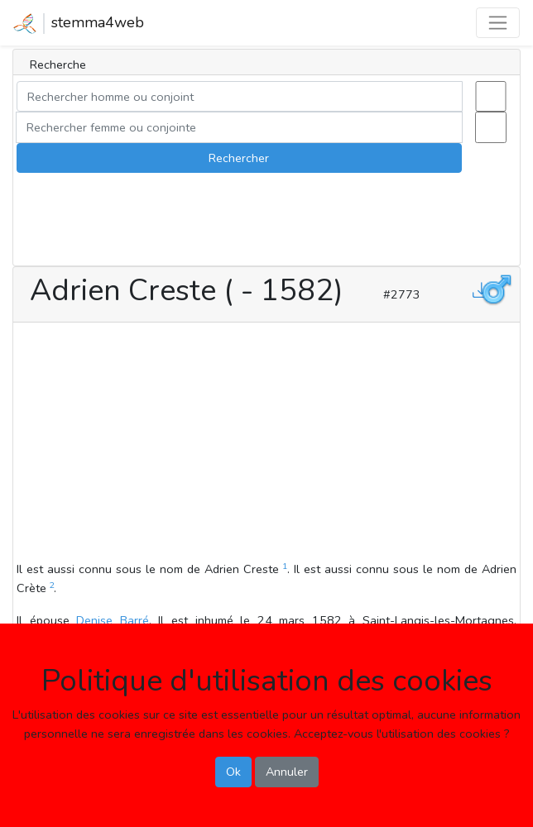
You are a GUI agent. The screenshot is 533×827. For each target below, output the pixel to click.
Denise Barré (112, 620)
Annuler (287, 771)
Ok (233, 771)
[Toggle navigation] (498, 22)
